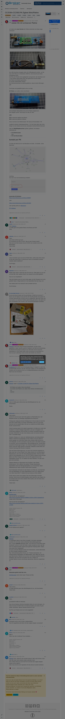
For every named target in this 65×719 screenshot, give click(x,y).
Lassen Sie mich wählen (26, 361)
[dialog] (33, 359)
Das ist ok (42, 361)
